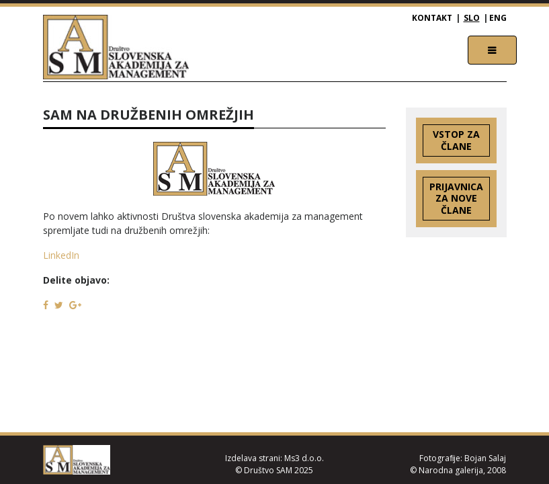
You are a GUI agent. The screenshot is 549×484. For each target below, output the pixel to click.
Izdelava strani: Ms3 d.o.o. (274, 458)
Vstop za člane (456, 140)
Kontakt (432, 18)
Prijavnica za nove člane (456, 198)
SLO (472, 18)
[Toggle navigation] (492, 50)
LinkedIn (61, 255)
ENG (498, 18)
